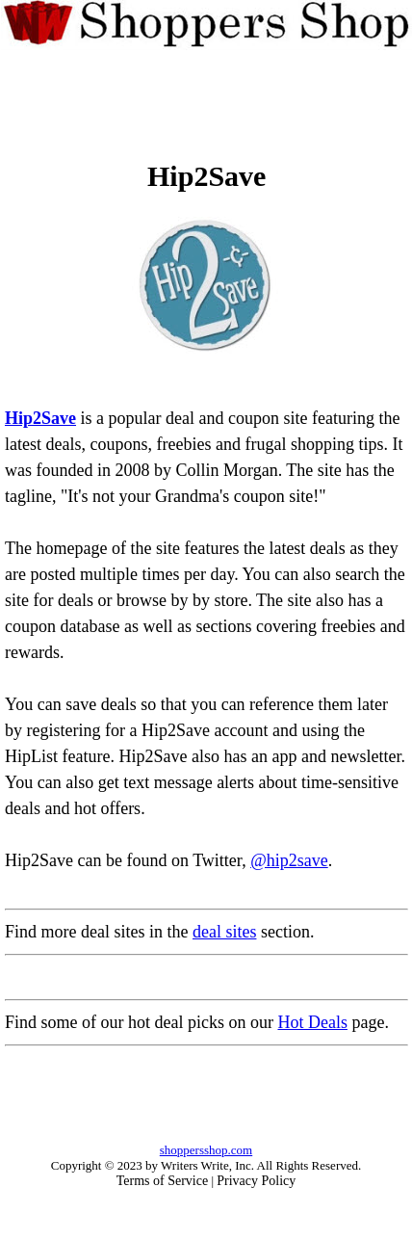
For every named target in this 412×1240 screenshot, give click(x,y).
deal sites (224, 931)
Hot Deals (312, 1022)
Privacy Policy (256, 1181)
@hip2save (289, 860)
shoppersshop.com (206, 1150)
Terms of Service (162, 1181)
